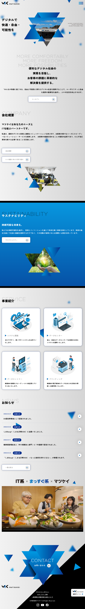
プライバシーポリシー (42, 592)
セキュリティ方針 (42, 594)
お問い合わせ (39, 565)
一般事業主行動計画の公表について (42, 597)
